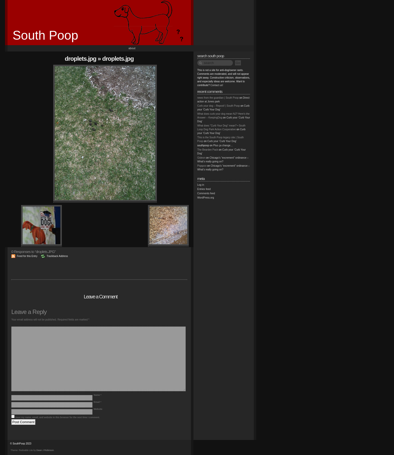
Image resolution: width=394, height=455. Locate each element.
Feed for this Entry (27, 256)
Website (98, 409)
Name (98, 395)
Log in (200, 184)
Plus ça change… (223, 145)
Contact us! (216, 85)
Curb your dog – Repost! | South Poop (218, 105)
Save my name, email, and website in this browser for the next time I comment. (57, 417)
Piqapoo (202, 165)
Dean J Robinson (45, 450)
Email (97, 402)
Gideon (201, 157)
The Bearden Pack (207, 149)
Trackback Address (57, 256)
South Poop (45, 35)
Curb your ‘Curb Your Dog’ (222, 141)
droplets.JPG (80, 58)
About (131, 48)
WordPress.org (205, 197)
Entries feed (204, 189)
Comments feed (206, 193)
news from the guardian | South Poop (218, 97)
